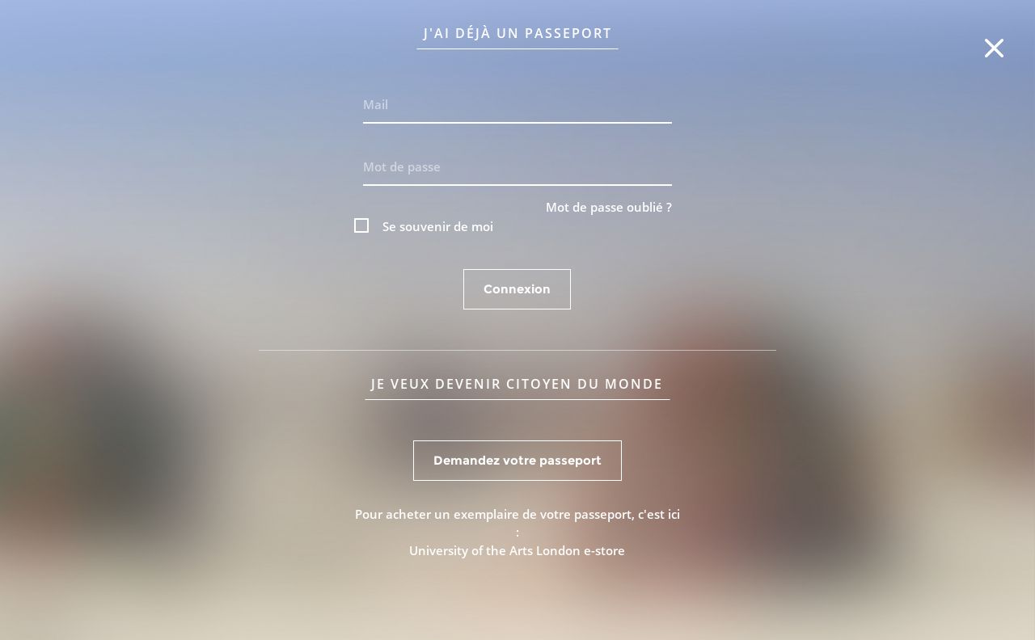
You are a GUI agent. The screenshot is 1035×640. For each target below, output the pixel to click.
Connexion (517, 289)
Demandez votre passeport (517, 460)
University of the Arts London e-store (517, 550)
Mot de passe (402, 166)
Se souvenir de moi (437, 226)
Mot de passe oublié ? (609, 207)
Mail (375, 104)
